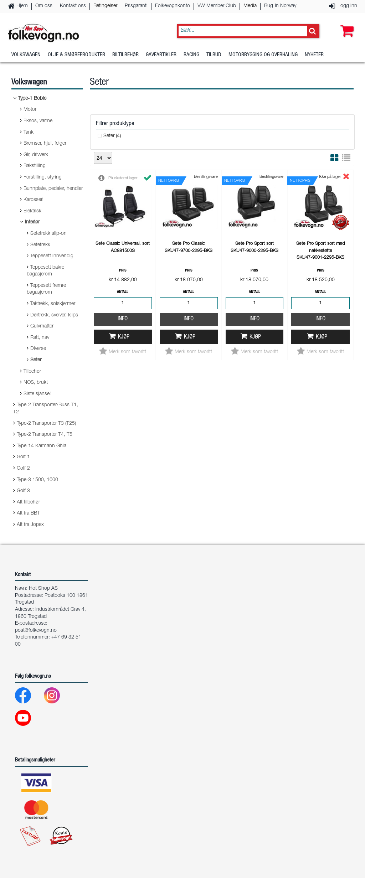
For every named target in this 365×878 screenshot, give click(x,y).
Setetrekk (40, 245)
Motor (30, 109)
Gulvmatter (41, 326)
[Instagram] (57, 697)
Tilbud (213, 55)
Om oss (43, 6)
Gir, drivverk (36, 155)
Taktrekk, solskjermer (52, 303)
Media (250, 6)
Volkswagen (26, 55)
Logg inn (347, 6)
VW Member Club (216, 6)
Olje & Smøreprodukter (76, 55)
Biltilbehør (125, 55)
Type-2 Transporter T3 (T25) (46, 423)
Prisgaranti (136, 6)
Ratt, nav (39, 337)
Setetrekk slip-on (48, 233)
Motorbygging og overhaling (263, 55)
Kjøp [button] (123, 337)
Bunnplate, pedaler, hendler (53, 188)
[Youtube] (28, 719)
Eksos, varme (38, 121)
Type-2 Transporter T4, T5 (44, 434)
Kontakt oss (73, 6)
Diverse (38, 348)
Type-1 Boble (32, 98)
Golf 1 (23, 457)
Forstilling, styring (43, 177)
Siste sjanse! (37, 394)
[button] (345, 23)
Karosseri (33, 199)
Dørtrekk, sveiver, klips (54, 315)
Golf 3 (23, 491)
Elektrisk (32, 211)
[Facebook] (28, 697)
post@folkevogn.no (36, 630)
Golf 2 (23, 468)
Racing (191, 55)
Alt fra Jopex (30, 524)
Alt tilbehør (28, 502)
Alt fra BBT (28, 513)
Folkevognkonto (172, 6)
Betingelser (105, 6)
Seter (35, 360)
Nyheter (314, 55)
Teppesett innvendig (51, 256)
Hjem (22, 6)
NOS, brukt (36, 382)
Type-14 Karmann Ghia (41, 446)
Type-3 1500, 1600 (37, 479)
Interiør (32, 222)
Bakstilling (35, 166)
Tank (29, 132)
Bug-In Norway (280, 6)
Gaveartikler (161, 55)
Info (123, 319)
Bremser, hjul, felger (45, 143)
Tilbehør (32, 371)
